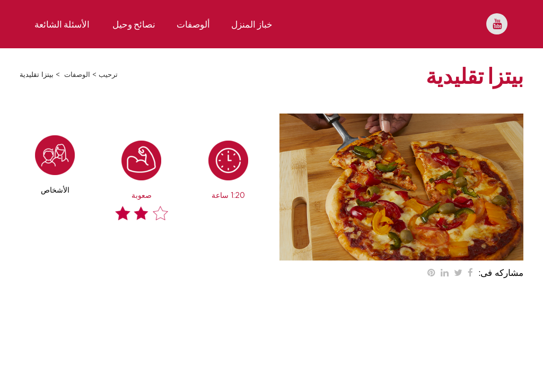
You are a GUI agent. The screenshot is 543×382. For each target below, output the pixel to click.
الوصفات (77, 75)
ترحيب (108, 75)
